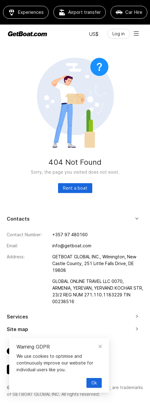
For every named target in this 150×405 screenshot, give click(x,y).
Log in (118, 33)
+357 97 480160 (70, 234)
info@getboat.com (71, 245)
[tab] (75, 221)
